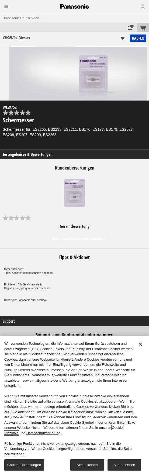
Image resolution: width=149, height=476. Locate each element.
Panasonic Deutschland (21, 18)
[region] (74, 406)
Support (9, 321)
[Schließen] (140, 344)
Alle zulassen (87, 465)
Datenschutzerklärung (43, 433)
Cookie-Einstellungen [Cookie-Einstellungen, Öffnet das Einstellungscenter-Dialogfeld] (24, 465)
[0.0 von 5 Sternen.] (74, 112)
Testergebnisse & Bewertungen (28, 154)
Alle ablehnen (124, 465)
